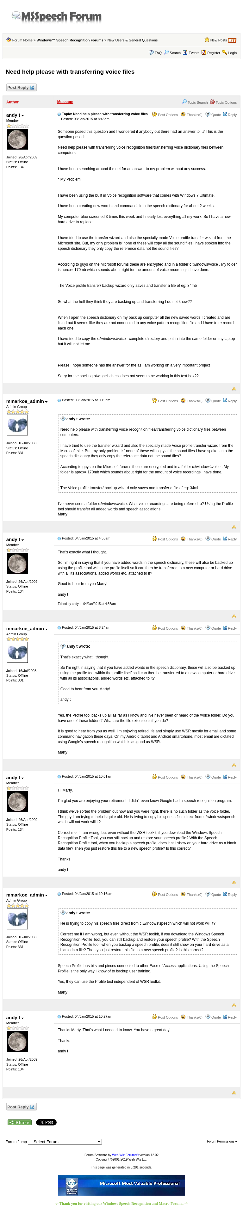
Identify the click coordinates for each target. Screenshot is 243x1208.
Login (232, 53)
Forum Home (22, 40)
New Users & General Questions (132, 40)
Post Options (165, 115)
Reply (232, 115)
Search (172, 53)
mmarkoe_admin (26, 401)
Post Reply (20, 87)
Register (213, 53)
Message (65, 102)
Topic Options (223, 102)
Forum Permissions (222, 1141)
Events (191, 53)
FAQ (158, 53)
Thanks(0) (191, 115)
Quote (216, 115)
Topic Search (195, 102)
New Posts (218, 40)
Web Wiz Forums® (125, 1155)
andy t (15, 115)
